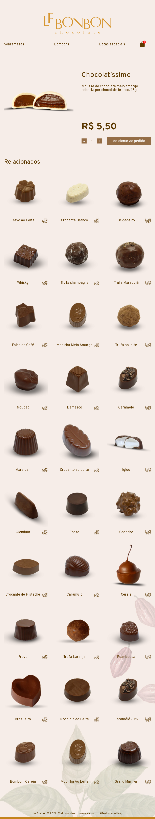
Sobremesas (14, 44)
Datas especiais (112, 44)
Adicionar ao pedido (129, 141)
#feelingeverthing (111, 813)
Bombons (61, 44)
